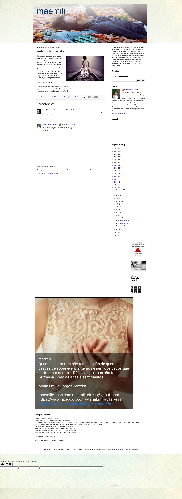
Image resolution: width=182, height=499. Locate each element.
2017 (116, 174)
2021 (116, 162)
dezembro (119, 190)
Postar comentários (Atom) (50, 173)
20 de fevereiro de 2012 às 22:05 (63, 110)
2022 (116, 160)
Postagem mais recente (44, 170)
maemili (51, 11)
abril (117, 212)
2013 (116, 185)
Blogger (136, 449)
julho (117, 204)
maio (117, 209)
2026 (116, 148)
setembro (119, 198)
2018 (116, 171)
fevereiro (119, 218)
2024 (116, 154)
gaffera (122, 449)
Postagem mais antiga (97, 170)
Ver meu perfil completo (119, 113)
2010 (116, 236)
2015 (116, 179)
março (118, 215)
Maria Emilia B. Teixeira (50, 125)
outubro (118, 195)
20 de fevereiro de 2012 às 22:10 (72, 125)
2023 (116, 157)
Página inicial (71, 170)
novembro (119, 193)
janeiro (118, 229)
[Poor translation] (9, 464)
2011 (116, 233)
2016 (116, 176)
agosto (118, 201)
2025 (116, 151)
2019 (116, 168)
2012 (116, 187)
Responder (45, 118)
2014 (116, 182)
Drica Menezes (47, 110)
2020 (116, 165)
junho (118, 207)
